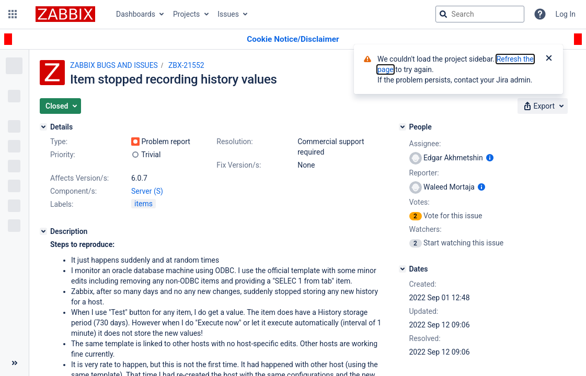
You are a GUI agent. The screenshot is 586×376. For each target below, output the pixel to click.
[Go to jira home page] (65, 14)
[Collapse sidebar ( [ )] (14, 363)
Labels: (61, 204)
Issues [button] (228, 14)
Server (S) (147, 191)
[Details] (43, 127)
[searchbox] (479, 14)
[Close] (549, 59)
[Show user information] (490, 158)
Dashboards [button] (135, 14)
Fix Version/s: (238, 165)
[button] (12, 14)
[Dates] (402, 269)
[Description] (43, 231)
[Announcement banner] (293, 39)
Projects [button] (186, 14)
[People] (402, 127)
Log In (566, 14)
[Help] (540, 14)
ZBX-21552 (186, 65)
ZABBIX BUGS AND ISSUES (114, 65)
